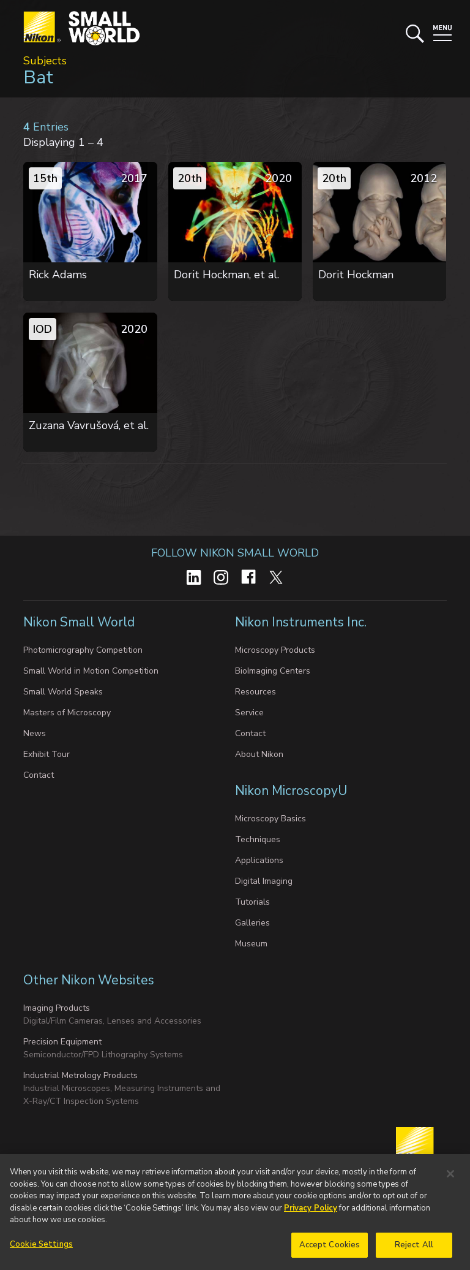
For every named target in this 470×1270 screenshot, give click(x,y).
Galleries (252, 923)
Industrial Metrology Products (80, 1075)
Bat (38, 77)
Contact (38, 775)
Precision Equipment (62, 1042)
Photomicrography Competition (83, 650)
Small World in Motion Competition (91, 671)
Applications (259, 860)
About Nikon (259, 754)
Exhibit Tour (46, 754)
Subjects (45, 60)
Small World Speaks (63, 692)
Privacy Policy (310, 1213)
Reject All (414, 1249)
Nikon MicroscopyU (291, 790)
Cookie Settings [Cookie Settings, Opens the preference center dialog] (41, 1249)
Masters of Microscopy (67, 712)
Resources (255, 692)
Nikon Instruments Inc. (302, 622)
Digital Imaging (264, 881)
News (34, 733)
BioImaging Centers (272, 671)
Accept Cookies (329, 1249)
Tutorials (252, 902)
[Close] (450, 1178)
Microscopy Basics (270, 818)
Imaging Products (56, 1008)
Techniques (257, 839)
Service (249, 712)
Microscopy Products (275, 650)
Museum (251, 943)
